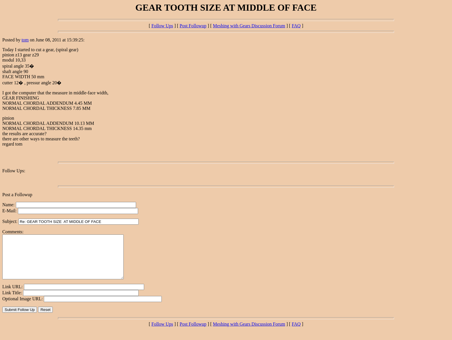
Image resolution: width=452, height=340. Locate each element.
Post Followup (193, 25)
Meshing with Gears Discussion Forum (249, 25)
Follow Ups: (13, 170)
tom (25, 39)
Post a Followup (17, 194)
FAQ (296, 25)
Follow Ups (162, 25)
